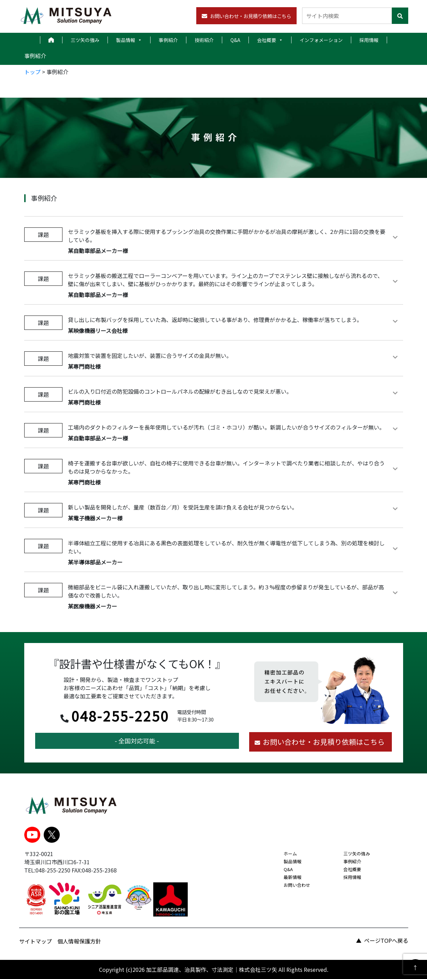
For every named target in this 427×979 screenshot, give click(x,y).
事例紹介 (168, 40)
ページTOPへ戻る (386, 940)
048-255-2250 (120, 716)
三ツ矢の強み (85, 40)
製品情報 (129, 40)
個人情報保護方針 (79, 941)
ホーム (290, 853)
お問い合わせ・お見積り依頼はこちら (250, 15)
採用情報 (369, 40)
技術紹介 (204, 40)
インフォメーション (321, 40)
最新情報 (292, 877)
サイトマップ (35, 941)
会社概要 (270, 40)
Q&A (235, 40)
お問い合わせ (297, 885)
